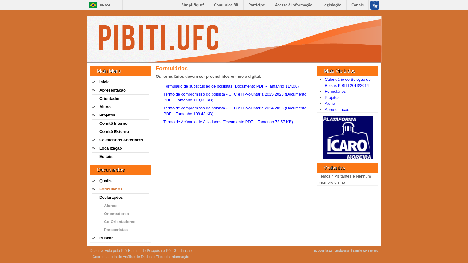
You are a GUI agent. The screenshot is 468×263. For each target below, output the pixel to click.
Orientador (109, 98)
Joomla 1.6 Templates (332, 250)
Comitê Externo (114, 131)
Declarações (111, 197)
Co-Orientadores (120, 221)
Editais (106, 156)
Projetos (107, 115)
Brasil (106, 5)
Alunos (110, 205)
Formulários (110, 189)
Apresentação (112, 90)
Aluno (105, 106)
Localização (110, 148)
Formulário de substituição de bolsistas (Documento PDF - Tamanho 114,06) (231, 86)
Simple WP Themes (365, 250)
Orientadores (116, 213)
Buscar (106, 238)
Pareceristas (116, 229)
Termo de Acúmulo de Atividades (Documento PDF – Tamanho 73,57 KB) (228, 122)
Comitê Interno (113, 123)
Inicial (105, 82)
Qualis (105, 181)
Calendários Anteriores (121, 140)
